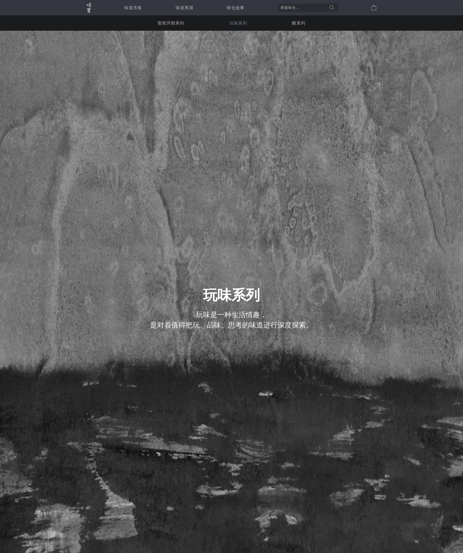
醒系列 (298, 23)
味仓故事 (235, 7)
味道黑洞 (184, 7)
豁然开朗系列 (171, 23)
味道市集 (133, 7)
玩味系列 (238, 23)
